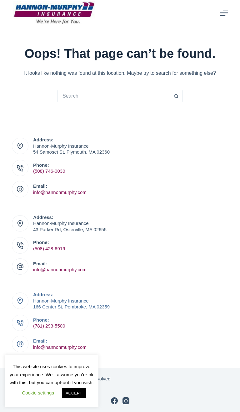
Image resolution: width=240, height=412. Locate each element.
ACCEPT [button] (74, 393)
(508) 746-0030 (49, 171)
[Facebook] (114, 400)
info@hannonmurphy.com (60, 192)
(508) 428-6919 (49, 248)
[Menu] (224, 13)
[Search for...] (114, 96)
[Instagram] (125, 400)
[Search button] (176, 96)
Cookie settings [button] (38, 392)
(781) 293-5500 (49, 325)
